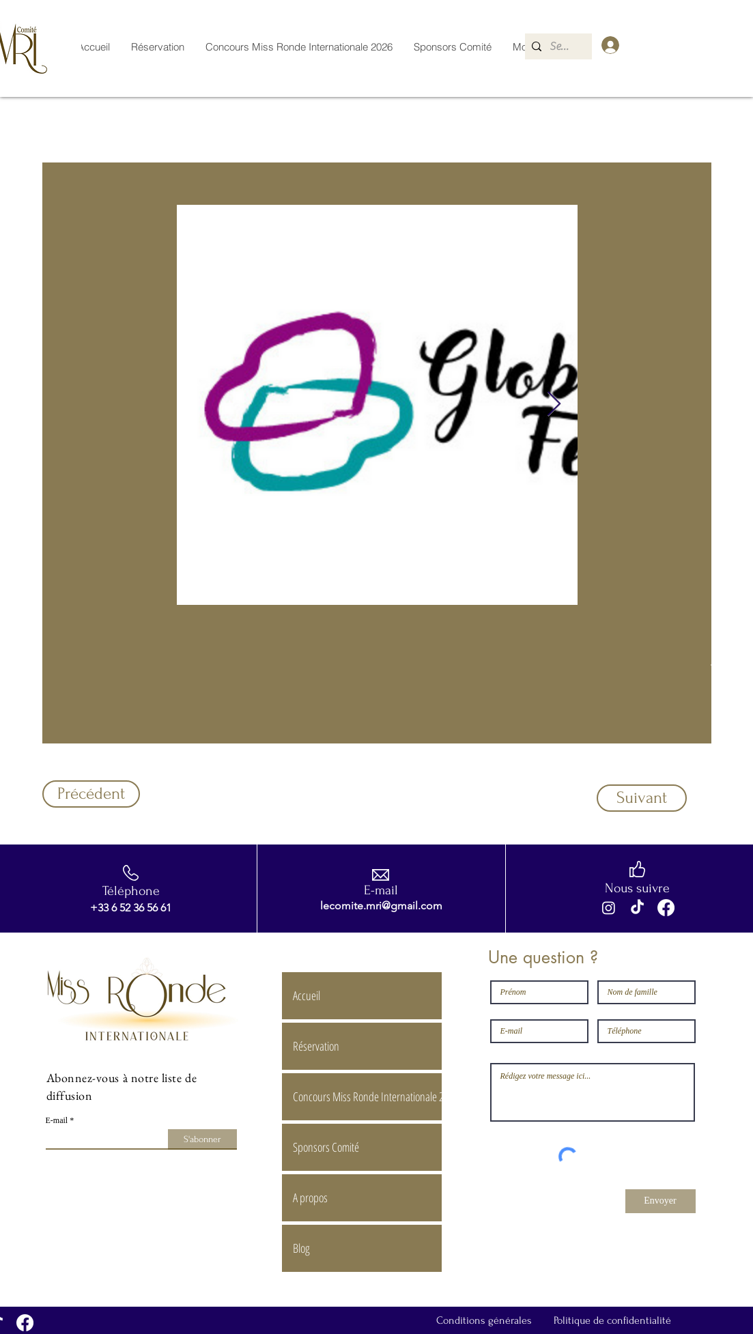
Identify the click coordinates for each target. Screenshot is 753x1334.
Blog (301, 1248)
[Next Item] (554, 404)
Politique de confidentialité (612, 1320)
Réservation (316, 1046)
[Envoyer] (660, 1201)
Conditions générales (484, 1320)
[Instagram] (608, 907)
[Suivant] (642, 798)
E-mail (57, 1120)
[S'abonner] (202, 1139)
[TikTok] (637, 907)
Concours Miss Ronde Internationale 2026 (367, 1096)
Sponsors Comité (326, 1147)
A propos (310, 1197)
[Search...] (561, 46)
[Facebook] (665, 907)
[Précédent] (91, 794)
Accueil (306, 995)
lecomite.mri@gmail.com (381, 905)
